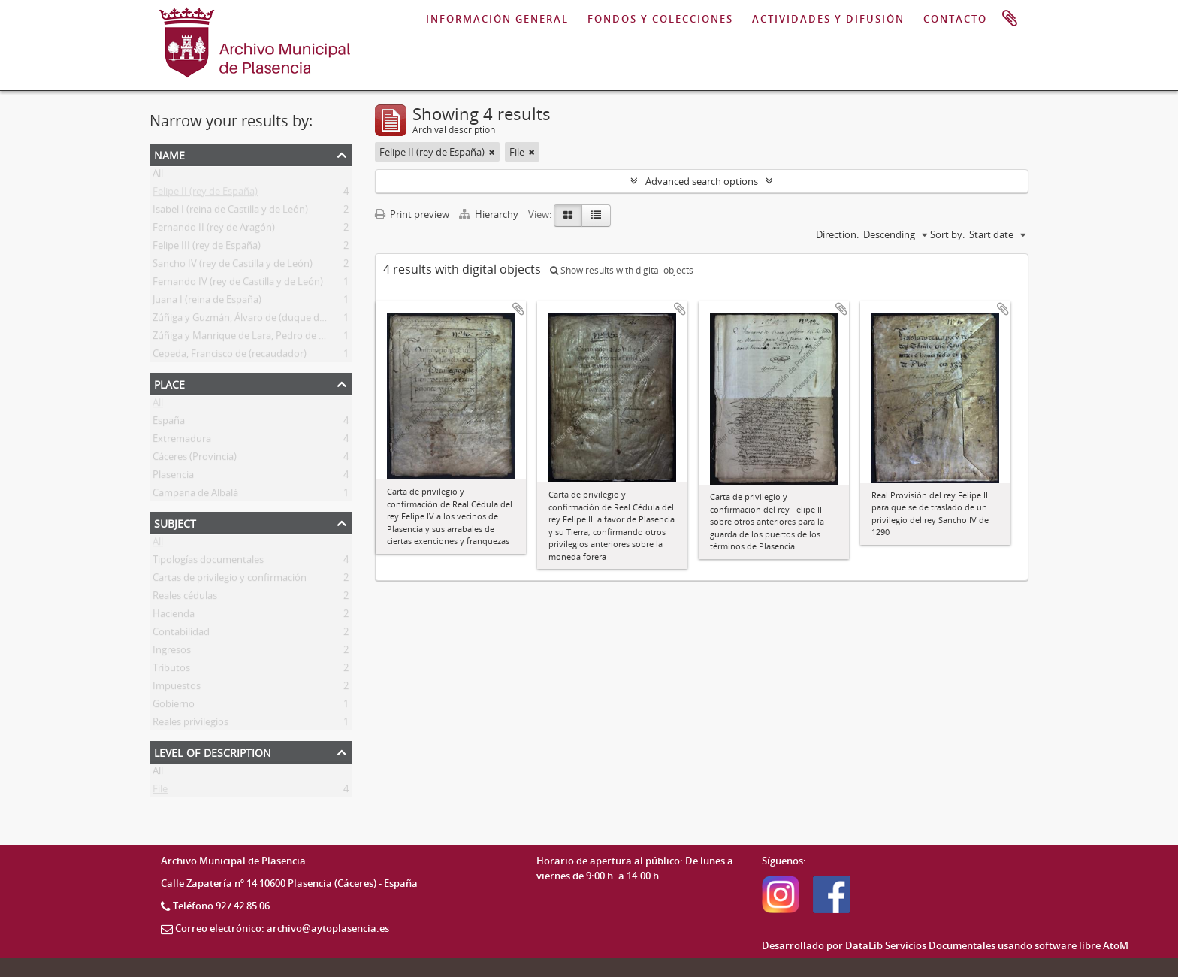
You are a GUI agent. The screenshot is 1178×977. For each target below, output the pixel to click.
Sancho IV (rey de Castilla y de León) (233, 266)
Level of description (212, 751)
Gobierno (174, 706)
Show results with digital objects (621, 270)
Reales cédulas (185, 598)
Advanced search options (701, 181)
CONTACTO (955, 19)
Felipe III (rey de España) (207, 248)
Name (169, 154)
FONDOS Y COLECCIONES (660, 19)
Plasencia (173, 477)
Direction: (837, 234)
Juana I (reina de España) (207, 302)
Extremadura (182, 441)
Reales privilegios (190, 724)
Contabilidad (181, 634)
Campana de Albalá (195, 495)
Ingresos (172, 652)
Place (169, 383)
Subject (175, 522)
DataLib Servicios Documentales (920, 945)
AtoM (1115, 945)
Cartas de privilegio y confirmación (230, 580)
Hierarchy (490, 214)
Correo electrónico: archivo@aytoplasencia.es (282, 928)
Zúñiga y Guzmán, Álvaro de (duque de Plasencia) (262, 320)
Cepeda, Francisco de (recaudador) (230, 356)
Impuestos (177, 688)
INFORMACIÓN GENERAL (497, 19)
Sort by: (947, 234)
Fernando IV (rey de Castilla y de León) (238, 284)
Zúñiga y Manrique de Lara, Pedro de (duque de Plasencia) (282, 338)
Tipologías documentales (208, 562)
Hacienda (174, 616)
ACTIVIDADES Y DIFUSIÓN (828, 19)
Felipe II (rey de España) (205, 194)
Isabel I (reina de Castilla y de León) (230, 212)
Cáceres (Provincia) (195, 459)
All (158, 176)
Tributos (171, 670)
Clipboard (1009, 19)
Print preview (412, 214)
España (169, 423)
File (160, 791)
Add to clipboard (518, 308)
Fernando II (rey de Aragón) (214, 230)
